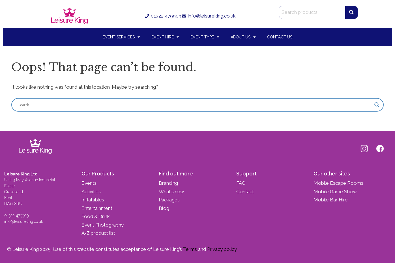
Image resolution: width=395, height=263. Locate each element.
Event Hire (165, 37)
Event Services (121, 37)
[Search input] (195, 105)
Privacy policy (221, 249)
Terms (189, 249)
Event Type (204, 37)
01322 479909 (16, 215)
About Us (243, 37)
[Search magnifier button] (377, 105)
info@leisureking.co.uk (24, 221)
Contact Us (279, 37)
